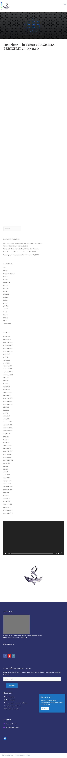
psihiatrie (5, 303)
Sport (4, 320)
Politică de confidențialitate (22, 755)
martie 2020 (6, 501)
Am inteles (45, 708)
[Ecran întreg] (61, 553)
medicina (5, 285)
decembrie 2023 (7, 398)
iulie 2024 (6, 377)
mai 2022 (6, 439)
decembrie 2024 (7, 369)
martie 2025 (6, 363)
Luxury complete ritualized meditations (15, 703)
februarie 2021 (7, 481)
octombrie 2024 (7, 372)
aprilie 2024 (6, 386)
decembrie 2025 (7, 342)
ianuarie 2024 (7, 395)
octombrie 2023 (7, 401)
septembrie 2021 (8, 460)
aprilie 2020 (6, 498)
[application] (33, 538)
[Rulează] (6, 553)
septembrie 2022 (8, 430)
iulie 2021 (6, 466)
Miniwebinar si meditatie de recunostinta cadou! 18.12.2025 (19, 252)
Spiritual (5, 317)
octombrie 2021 (7, 457)
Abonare (12, 685)
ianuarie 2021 (7, 484)
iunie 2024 (6, 380)
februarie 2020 (7, 504)
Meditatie (6, 288)
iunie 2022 (6, 436)
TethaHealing (7, 323)
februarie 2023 (7, 422)
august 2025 (6, 354)
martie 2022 (6, 442)
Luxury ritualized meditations (11, 706)
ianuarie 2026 (7, 339)
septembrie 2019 (8, 513)
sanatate (5, 309)
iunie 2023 (6, 410)
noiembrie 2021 (7, 454)
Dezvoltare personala (9, 273)
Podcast (5, 300)
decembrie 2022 (7, 425)
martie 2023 (6, 419)
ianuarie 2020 (7, 507)
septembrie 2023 (8, 404)
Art (4, 267)
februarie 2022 (7, 445)
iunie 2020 (6, 492)
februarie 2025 (7, 366)
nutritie (5, 291)
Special (5, 315)
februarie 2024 (7, 392)
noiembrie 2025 (7, 345)
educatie (5, 279)
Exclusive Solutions (9, 700)
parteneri (5, 297)
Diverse (5, 276)
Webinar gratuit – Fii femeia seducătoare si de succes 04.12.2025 (21, 255)
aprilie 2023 (6, 416)
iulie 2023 (6, 407)
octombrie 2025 (7, 348)
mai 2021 (6, 472)
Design (5, 270)
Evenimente (6, 282)
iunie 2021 (6, 469)
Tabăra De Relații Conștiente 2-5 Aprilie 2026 (15, 246)
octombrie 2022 (7, 427)
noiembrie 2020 (7, 489)
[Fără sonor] (58, 553)
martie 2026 (6, 336)
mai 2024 (6, 383)
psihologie (6, 306)
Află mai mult (46, 704)
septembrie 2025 (8, 351)
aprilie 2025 (6, 360)
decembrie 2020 (7, 486)
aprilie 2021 (6, 475)
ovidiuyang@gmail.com (12, 727)
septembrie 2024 (8, 375)
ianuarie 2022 (7, 448)
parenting (6, 294)
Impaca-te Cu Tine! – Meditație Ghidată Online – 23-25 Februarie (21, 249)
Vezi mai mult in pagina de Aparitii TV (15, 637)
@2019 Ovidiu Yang (7, 755)
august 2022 (6, 433)
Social (5, 312)
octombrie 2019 (7, 510)
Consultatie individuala (10, 709)
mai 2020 (6, 495)
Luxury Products (9, 697)
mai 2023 (6, 413)
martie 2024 (6, 389)
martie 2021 (6, 478)
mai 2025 (6, 357)
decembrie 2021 (7, 451)
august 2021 (6, 463)
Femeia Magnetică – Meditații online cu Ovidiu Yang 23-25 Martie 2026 (22, 243)
